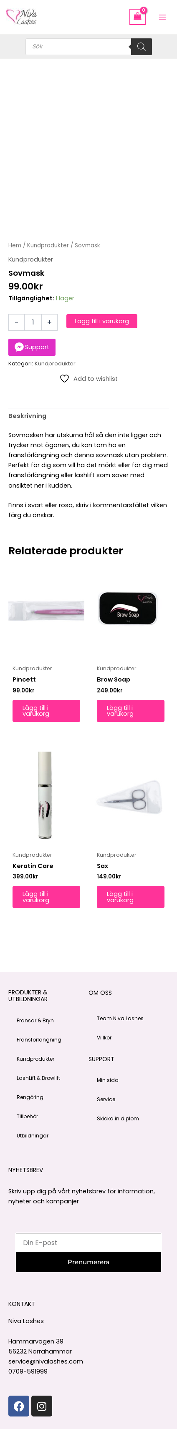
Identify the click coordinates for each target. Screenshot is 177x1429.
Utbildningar (32, 1135)
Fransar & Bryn (35, 1020)
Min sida (108, 1080)
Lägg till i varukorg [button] (36, 711)
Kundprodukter (48, 245)
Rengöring (30, 1097)
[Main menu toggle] (162, 16)
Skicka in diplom (118, 1118)
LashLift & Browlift (38, 1078)
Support (37, 347)
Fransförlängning (39, 1039)
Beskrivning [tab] (27, 416)
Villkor (104, 1037)
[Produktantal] (33, 322)
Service (106, 1099)
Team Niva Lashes (120, 1018)
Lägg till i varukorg (102, 321)
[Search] (141, 46)
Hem (14, 245)
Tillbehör (27, 1116)
